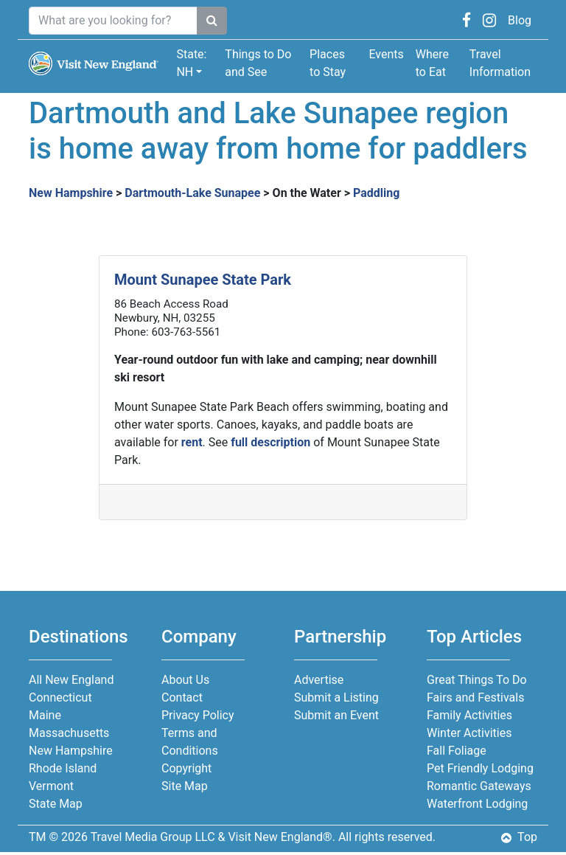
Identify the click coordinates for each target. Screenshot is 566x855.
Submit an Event (336, 715)
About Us (185, 680)
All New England (71, 680)
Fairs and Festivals (475, 697)
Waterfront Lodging (477, 804)
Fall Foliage (456, 751)
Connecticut (60, 697)
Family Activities (469, 715)
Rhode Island (63, 768)
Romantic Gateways (479, 786)
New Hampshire (71, 193)
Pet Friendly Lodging (480, 768)
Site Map (184, 786)
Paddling (376, 193)
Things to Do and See (258, 63)
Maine (45, 715)
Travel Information (500, 63)
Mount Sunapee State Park (202, 279)
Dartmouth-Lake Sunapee (192, 193)
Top (519, 837)
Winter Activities (469, 733)
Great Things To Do (477, 680)
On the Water (307, 193)
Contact (182, 697)
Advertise (318, 680)
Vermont (51, 786)
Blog (519, 20)
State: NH (191, 63)
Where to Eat (432, 63)
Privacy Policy (197, 715)
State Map (56, 804)
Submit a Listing (336, 697)
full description (270, 442)
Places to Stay (328, 63)
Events (385, 54)
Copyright (186, 768)
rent (192, 442)
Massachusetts (69, 733)
